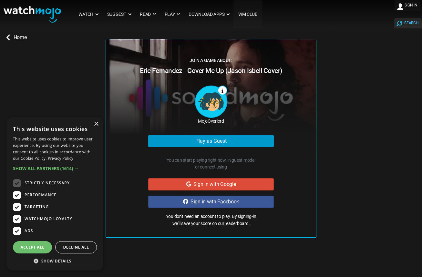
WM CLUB (248, 14)
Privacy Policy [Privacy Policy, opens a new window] (60, 158)
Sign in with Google (211, 184)
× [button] (96, 124)
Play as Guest (211, 141)
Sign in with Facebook (211, 202)
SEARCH (411, 23)
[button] (55, 168)
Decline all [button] (76, 247)
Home (16, 37)
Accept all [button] (33, 247)
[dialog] (54, 194)
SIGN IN (411, 5)
